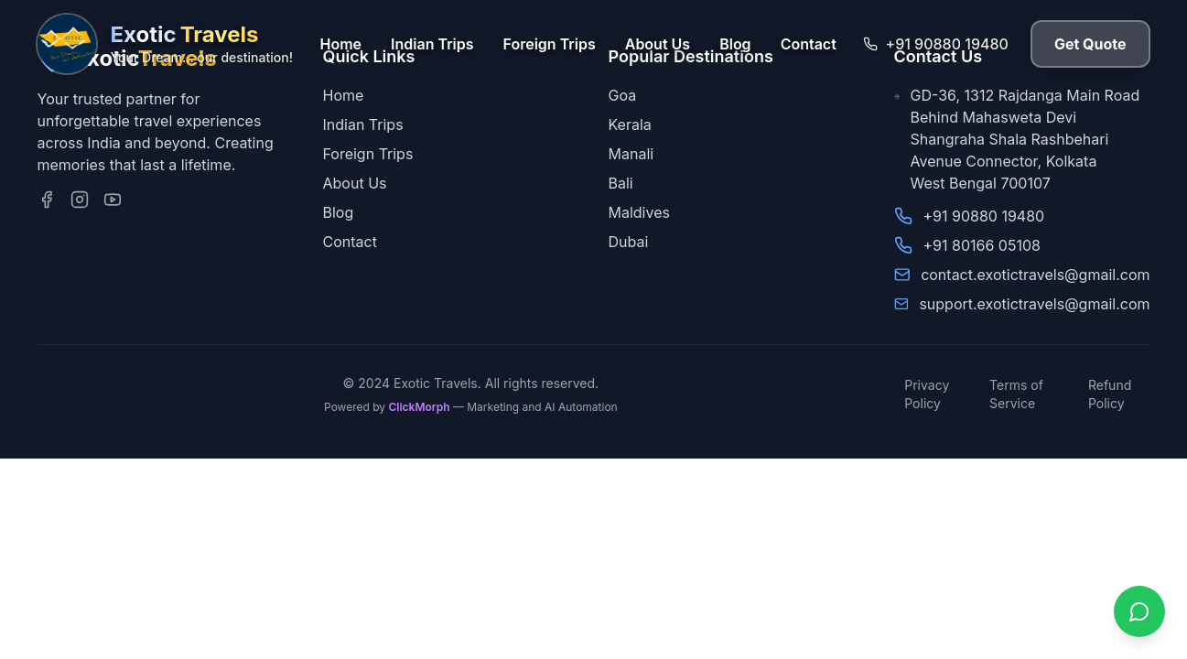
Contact (808, 44)
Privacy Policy (926, 394)
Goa (623, 95)
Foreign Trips (549, 44)
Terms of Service (1016, 394)
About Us (657, 44)
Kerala (630, 124)
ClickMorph (418, 407)
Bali (621, 183)
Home (341, 44)
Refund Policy (1109, 394)
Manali (631, 154)
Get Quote (1090, 44)
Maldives (639, 212)
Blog (734, 44)
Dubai (629, 241)
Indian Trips (432, 44)
